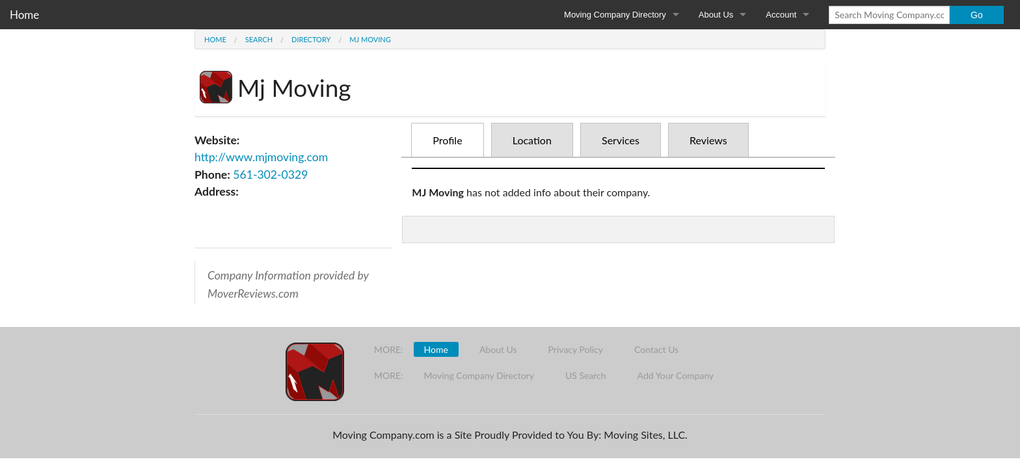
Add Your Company (676, 375)
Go (977, 15)
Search (259, 39)
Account (781, 15)
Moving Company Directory (615, 15)
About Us (716, 15)
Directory (310, 39)
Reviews (708, 140)
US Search (585, 375)
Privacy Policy (575, 349)
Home (24, 14)
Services (620, 140)
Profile (447, 140)
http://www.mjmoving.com (261, 157)
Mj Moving (369, 39)
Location (532, 140)
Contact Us (656, 349)
